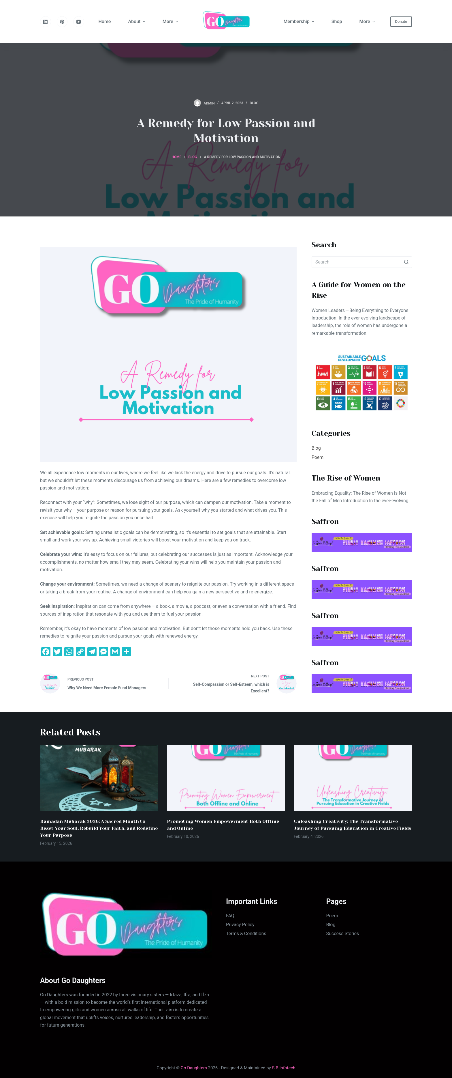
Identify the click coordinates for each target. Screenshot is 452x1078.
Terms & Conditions (246, 933)
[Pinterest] (62, 21)
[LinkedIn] (45, 21)
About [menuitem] (137, 21)
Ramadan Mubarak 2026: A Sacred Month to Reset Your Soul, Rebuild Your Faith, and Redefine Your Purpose (99, 828)
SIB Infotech (283, 1067)
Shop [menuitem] (337, 21)
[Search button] (406, 262)
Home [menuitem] (105, 21)
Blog (254, 103)
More (171, 21)
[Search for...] (362, 262)
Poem (318, 457)
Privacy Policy (240, 924)
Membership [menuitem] (299, 21)
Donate (401, 21)
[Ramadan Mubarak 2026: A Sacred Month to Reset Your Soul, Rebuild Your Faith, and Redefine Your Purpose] (99, 778)
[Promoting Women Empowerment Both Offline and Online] (226, 778)
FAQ (230, 915)
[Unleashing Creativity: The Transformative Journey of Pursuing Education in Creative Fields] (353, 778)
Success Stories (342, 933)
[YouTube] (78, 21)
